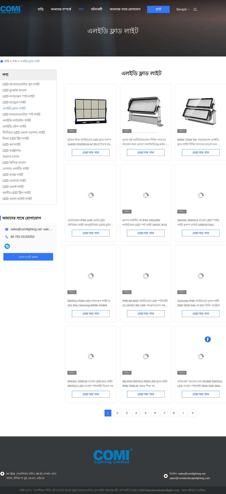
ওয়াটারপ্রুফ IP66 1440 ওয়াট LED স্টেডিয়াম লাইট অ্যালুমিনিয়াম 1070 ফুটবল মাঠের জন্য (89, 225)
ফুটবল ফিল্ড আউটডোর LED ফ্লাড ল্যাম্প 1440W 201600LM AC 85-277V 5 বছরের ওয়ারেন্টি (90, 144)
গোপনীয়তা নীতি (42, 490)
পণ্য (81, 9)
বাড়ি (40, 9)
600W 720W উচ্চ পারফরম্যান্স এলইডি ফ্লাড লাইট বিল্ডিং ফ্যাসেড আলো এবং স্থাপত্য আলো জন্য (198, 144)
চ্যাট (158, 9)
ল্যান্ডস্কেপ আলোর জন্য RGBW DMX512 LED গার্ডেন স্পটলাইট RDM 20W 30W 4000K (199, 386)
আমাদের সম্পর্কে (61, 9)
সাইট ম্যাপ (24, 490)
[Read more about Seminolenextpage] (183, 413)
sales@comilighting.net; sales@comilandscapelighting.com (50, 229)
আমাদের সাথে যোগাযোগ (125, 9)
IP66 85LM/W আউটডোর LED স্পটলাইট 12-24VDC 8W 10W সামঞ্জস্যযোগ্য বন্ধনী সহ (145, 305)
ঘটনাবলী (96, 9)
